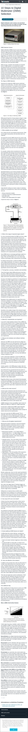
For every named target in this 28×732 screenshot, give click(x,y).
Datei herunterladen (7, 19)
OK (13, 729)
